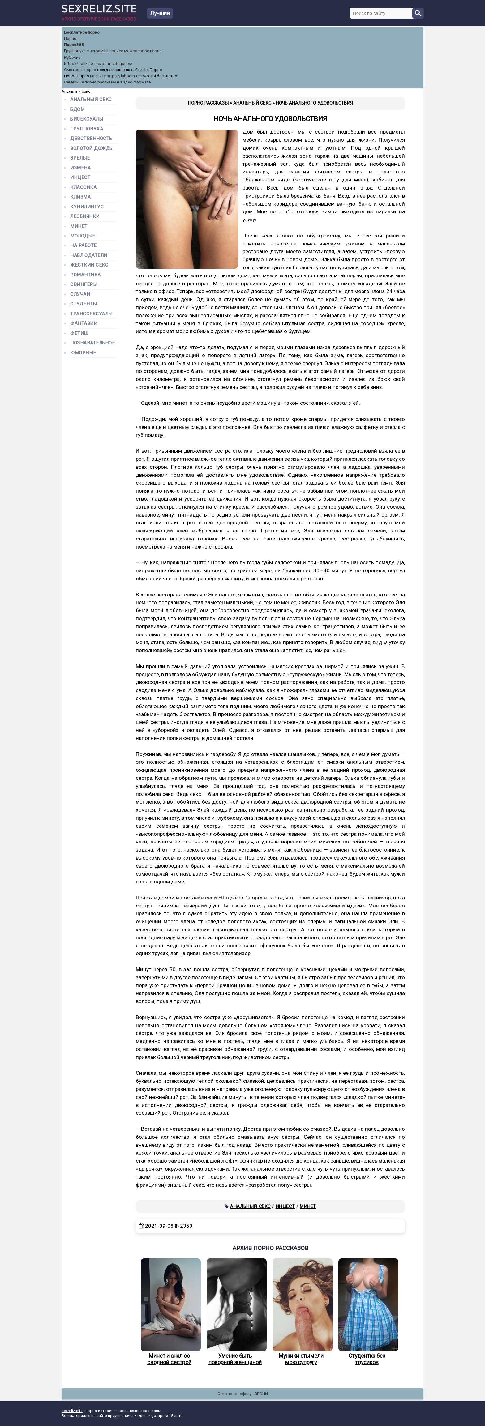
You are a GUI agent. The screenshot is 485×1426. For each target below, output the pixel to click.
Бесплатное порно (82, 32)
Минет (308, 1206)
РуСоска (72, 57)
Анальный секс (250, 1206)
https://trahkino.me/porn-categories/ (98, 63)
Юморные (83, 353)
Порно (70, 38)
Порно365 (74, 44)
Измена (80, 168)
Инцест (285, 1206)
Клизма (80, 197)
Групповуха (86, 129)
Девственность (91, 138)
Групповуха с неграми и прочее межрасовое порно (113, 51)
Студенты (83, 304)
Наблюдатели (88, 255)
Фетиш (79, 333)
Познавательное (92, 343)
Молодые (82, 236)
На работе (83, 245)
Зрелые (80, 158)
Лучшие (160, 13)
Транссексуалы (91, 314)
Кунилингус (87, 207)
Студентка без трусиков (366, 1311)
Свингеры (83, 284)
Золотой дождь (91, 148)
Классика (83, 187)
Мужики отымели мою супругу (301, 1311)
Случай (80, 294)
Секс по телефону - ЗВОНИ (242, 1393)
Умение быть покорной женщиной (235, 1311)
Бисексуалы (86, 119)
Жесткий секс (89, 265)
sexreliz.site (72, 1410)
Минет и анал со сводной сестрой (169, 1311)
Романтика (85, 275)
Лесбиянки (85, 216)
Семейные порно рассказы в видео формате (107, 82)
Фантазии (83, 323)
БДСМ (77, 109)
